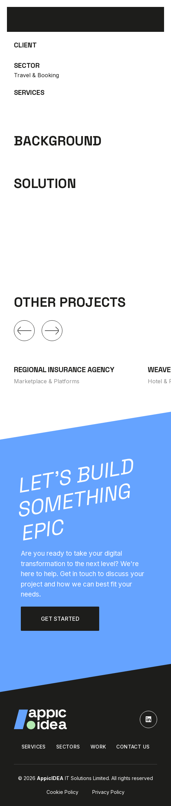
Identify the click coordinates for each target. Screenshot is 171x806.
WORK (98, 747)
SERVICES (34, 747)
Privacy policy (108, 792)
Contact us (132, 747)
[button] (24, 330)
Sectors (68, 747)
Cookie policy (62, 792)
